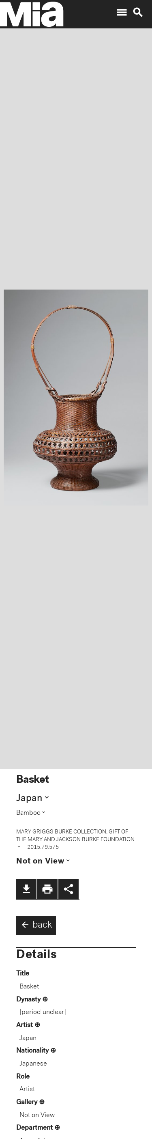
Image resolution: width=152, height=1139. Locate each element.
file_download (26, 889)
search (138, 12)
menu (122, 12)
